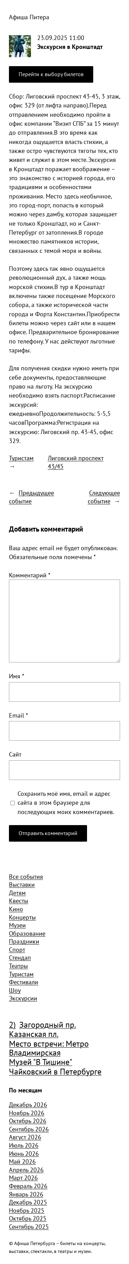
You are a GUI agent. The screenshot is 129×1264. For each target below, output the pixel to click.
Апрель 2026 (26, 1169)
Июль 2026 (24, 1145)
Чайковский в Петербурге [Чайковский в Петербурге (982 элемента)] (55, 1071)
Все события (26, 876)
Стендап (20, 957)
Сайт (15, 754)
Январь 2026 (26, 1194)
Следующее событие (104, 497)
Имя (16, 676)
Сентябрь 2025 (29, 1226)
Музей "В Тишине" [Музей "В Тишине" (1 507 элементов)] (40, 1062)
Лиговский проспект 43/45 (76, 462)
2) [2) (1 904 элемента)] (12, 1024)
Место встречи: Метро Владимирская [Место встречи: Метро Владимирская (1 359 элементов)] (49, 1048)
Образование (27, 933)
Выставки (22, 884)
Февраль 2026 (28, 1186)
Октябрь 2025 (27, 1218)
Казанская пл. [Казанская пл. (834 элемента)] (33, 1034)
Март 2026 (23, 1177)
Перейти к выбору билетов (51, 74)
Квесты (18, 900)
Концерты (22, 917)
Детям (17, 892)
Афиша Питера (29, 17)
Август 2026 (25, 1137)
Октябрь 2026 (27, 1121)
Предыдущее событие (31, 497)
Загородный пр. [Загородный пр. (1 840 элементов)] (47, 1024)
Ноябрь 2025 (26, 1210)
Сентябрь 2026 (29, 1129)
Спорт (17, 949)
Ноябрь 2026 (26, 1113)
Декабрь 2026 (28, 1104)
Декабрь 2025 (28, 1202)
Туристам (21, 458)
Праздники (24, 941)
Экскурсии (23, 998)
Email (18, 715)
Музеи (17, 925)
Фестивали (23, 982)
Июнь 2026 (24, 1153)
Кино (16, 909)
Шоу (15, 990)
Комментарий (29, 575)
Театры (18, 966)
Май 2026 (22, 1161)
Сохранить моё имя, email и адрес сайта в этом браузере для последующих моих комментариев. (66, 802)
